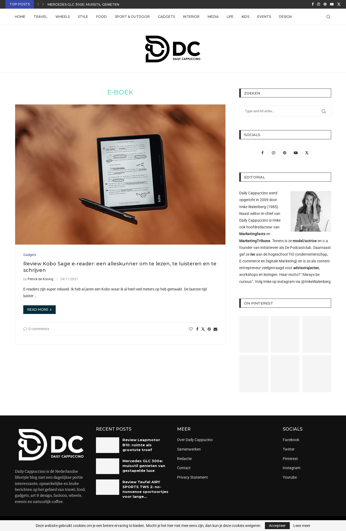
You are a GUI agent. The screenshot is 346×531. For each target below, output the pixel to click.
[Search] (328, 17)
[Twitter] (339, 4)
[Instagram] (318, 4)
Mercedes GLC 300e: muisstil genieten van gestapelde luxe (104, 4)
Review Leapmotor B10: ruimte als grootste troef (141, 445)
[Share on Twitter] (203, 329)
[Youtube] (332, 4)
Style (83, 17)
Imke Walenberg (252, 207)
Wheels (62, 17)
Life (230, 17)
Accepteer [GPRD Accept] (277, 525)
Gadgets (166, 17)
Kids (245, 17)
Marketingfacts (252, 234)
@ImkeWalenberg (316, 281)
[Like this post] (191, 329)
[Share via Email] (215, 329)
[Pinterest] (325, 4)
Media (213, 17)
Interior (191, 17)
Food (101, 17)
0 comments (36, 329)
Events (264, 17)
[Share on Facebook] (197, 329)
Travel (40, 17)
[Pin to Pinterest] (209, 329)
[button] (38, 4)
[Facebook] (313, 4)
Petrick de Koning (40, 279)
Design (285, 17)
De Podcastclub (298, 247)
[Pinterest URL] (254, 334)
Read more (39, 309)
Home (20, 17)
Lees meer (301, 525)
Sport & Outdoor (132, 17)
